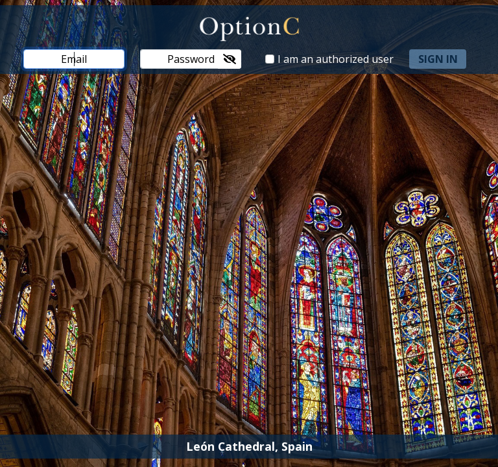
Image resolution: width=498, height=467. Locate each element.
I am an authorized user (336, 59)
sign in (438, 59)
